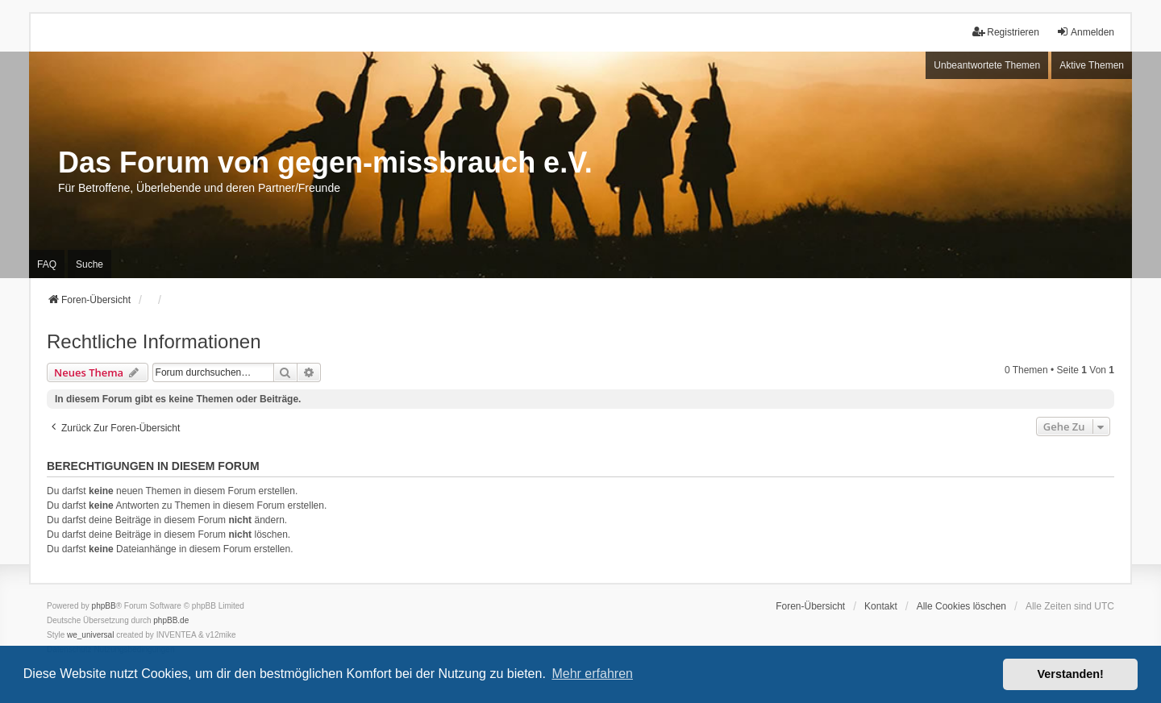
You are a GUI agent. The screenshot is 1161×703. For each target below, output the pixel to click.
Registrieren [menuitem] (1005, 32)
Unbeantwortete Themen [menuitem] (987, 65)
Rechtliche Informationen (153, 341)
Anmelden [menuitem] (1085, 32)
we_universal (90, 634)
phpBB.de (171, 620)
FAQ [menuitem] (46, 264)
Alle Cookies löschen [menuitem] (961, 606)
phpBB (104, 605)
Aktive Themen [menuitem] (1091, 65)
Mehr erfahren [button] (592, 673)
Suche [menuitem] (89, 264)
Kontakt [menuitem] (880, 606)
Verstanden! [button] (1071, 674)
